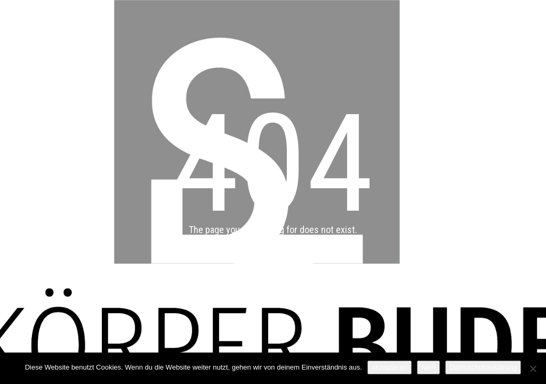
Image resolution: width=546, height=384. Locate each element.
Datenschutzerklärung (483, 367)
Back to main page (273, 275)
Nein (428, 367)
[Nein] (532, 368)
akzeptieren (389, 367)
